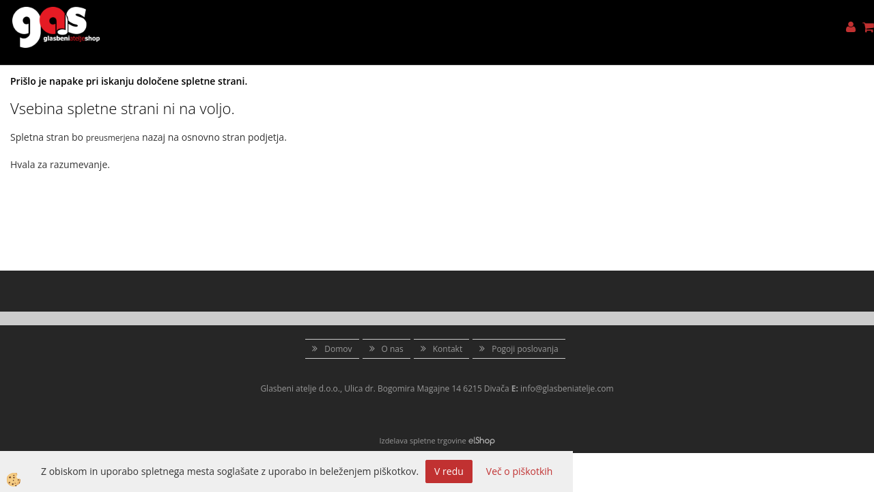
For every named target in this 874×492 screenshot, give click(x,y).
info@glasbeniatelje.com (567, 388)
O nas (393, 349)
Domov (338, 349)
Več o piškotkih (519, 471)
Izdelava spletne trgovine (422, 440)
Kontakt (447, 349)
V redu (449, 471)
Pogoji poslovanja (525, 349)
